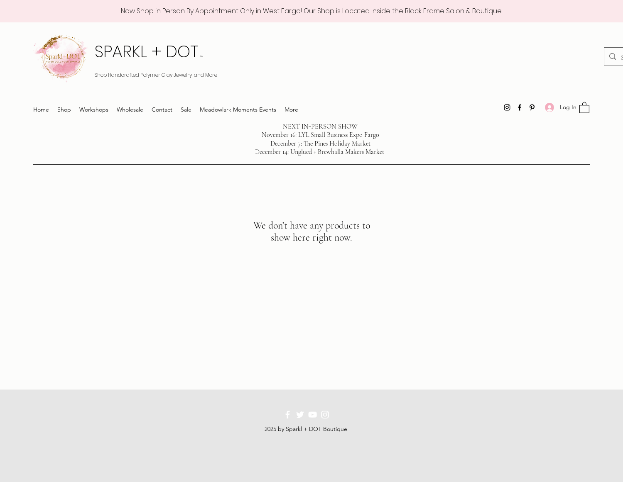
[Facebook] (519, 107)
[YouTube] (312, 414)
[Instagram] (507, 107)
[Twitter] (300, 414)
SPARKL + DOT (149, 51)
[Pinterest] (532, 107)
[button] (584, 107)
